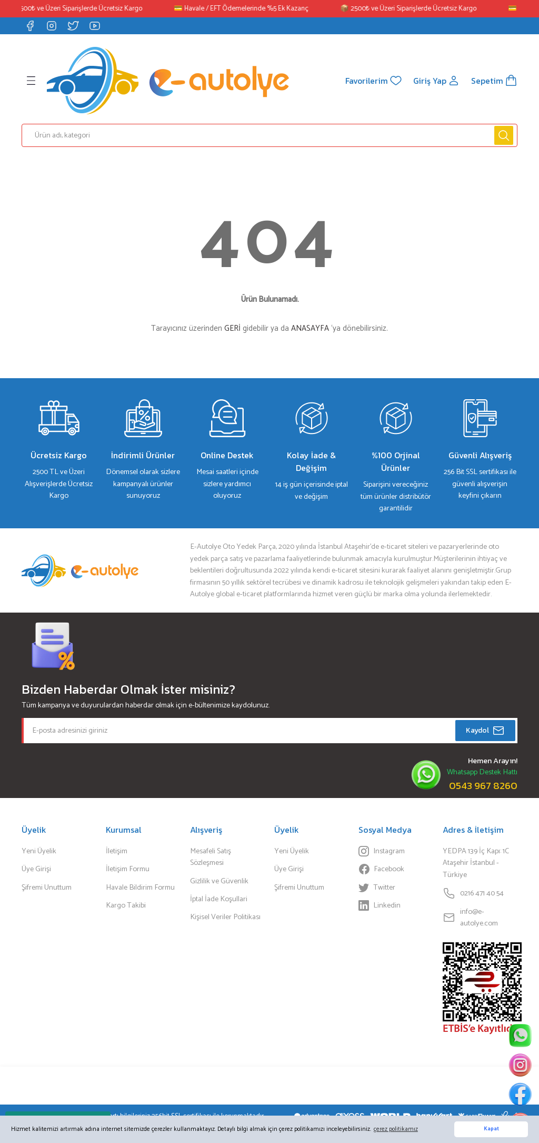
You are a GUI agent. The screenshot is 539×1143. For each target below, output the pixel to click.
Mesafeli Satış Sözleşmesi (210, 857)
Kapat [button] (491, 1129)
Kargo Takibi (126, 905)
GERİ (232, 328)
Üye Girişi (36, 869)
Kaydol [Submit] (485, 730)
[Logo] (168, 80)
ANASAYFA (310, 328)
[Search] (269, 135)
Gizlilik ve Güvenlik (219, 881)
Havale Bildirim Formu (140, 887)
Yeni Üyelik (39, 851)
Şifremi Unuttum (47, 887)
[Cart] (494, 80)
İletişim (116, 851)
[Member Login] (436, 80)
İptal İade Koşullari (218, 899)
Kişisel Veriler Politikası (225, 917)
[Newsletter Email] (269, 730)
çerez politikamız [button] (396, 1129)
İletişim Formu (127, 869)
